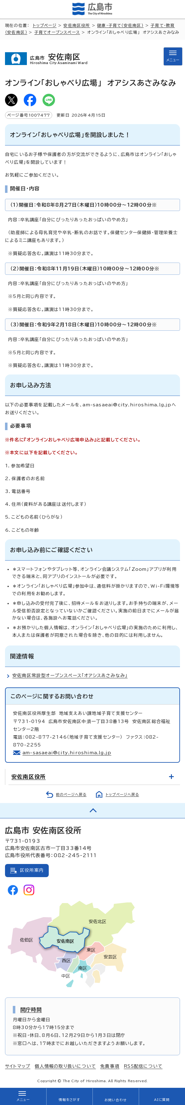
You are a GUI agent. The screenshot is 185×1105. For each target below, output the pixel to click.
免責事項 (109, 1066)
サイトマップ (17, 1066)
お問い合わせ (115, 1100)
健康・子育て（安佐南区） (120, 25)
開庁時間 (31, 1009)
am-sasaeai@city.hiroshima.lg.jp (66, 753)
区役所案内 (32, 870)
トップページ (45, 25)
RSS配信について (143, 1066)
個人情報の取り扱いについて (65, 1066)
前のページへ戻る (71, 794)
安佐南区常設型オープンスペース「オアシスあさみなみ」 (70, 675)
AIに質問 (162, 1099)
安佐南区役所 (76, 25)
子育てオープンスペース (57, 32)
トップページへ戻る (122, 794)
